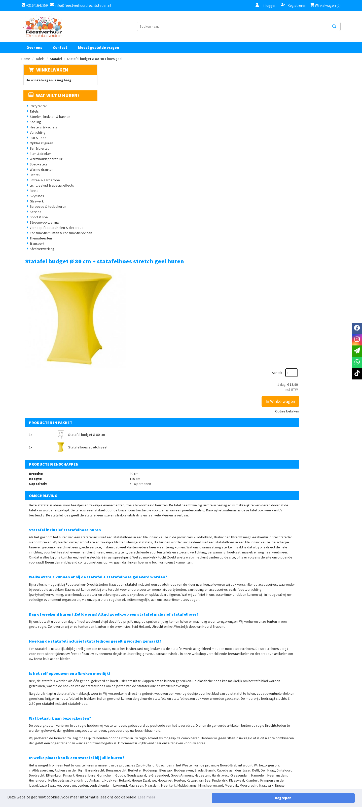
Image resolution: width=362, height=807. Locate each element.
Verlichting (36, 139)
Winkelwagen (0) (325, 5)
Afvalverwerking (40, 255)
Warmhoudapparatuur (44, 165)
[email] (357, 351)
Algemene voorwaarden (206, 757)
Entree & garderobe (43, 187)
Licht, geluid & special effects (50, 192)
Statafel (56, 65)
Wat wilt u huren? (52, 102)
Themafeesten (39, 245)
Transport (35, 250)
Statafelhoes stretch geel (266, 204)
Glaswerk (35, 208)
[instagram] (307, 764)
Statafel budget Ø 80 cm (149, 204)
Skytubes (35, 202)
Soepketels (37, 171)
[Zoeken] (334, 29)
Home (25, 65)
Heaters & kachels (41, 134)
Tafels (40, 65)
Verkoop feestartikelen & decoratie (55, 234)
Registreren (293, 5)
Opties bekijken (325, 125)
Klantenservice (251, 757)
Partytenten (37, 113)
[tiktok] (318, 764)
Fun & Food (36, 144)
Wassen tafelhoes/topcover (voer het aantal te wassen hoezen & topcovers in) (214, 633)
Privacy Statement (202, 766)
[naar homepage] (42, 30)
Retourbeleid (197, 783)
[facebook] (296, 764)
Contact (60, 54)
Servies (34, 218)
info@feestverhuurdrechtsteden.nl (82, 5)
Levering (192, 774)
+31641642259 (34, 5)
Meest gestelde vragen (98, 54)
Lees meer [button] (146, 797)
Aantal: (315, 86)
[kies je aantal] (330, 647)
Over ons (34, 54)
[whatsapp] (357, 362)
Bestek (33, 181)
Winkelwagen (50, 76)
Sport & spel (37, 224)
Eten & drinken (39, 160)
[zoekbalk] (296, 29)
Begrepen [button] (337, 798)
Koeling (33, 128)
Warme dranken (40, 176)
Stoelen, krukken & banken (48, 123)
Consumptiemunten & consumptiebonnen (59, 239)
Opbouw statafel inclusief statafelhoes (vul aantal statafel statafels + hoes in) (218, 680)
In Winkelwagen (318, 115)
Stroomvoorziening (42, 229)
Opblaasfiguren (39, 150)
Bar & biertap (38, 155)
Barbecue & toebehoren (46, 213)
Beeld (32, 197)
